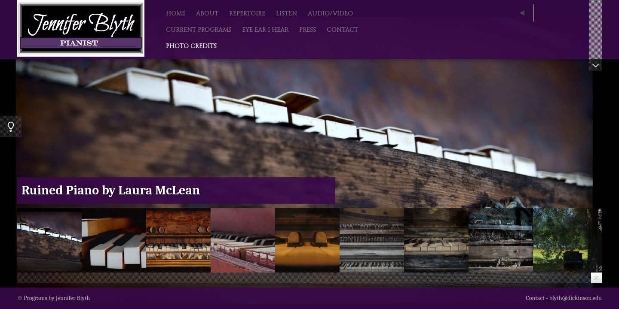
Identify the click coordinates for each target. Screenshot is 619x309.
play (524, 12)
